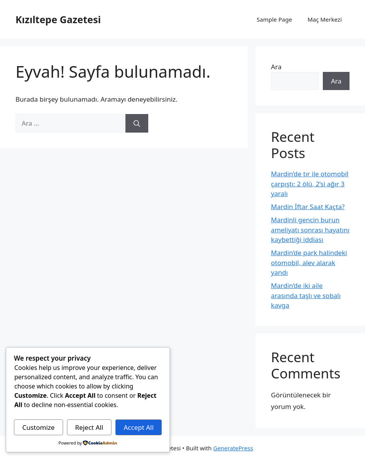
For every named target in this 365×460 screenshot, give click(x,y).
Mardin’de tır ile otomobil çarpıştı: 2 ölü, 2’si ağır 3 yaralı (309, 183)
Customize (38, 427)
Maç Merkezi (324, 19)
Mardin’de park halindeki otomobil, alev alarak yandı (309, 262)
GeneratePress (233, 448)
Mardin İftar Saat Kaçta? (307, 206)
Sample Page (274, 19)
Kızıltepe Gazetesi (58, 19)
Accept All (138, 427)
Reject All (89, 427)
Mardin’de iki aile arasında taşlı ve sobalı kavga (306, 295)
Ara (276, 66)
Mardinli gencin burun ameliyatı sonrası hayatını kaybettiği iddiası (310, 229)
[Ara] (136, 123)
